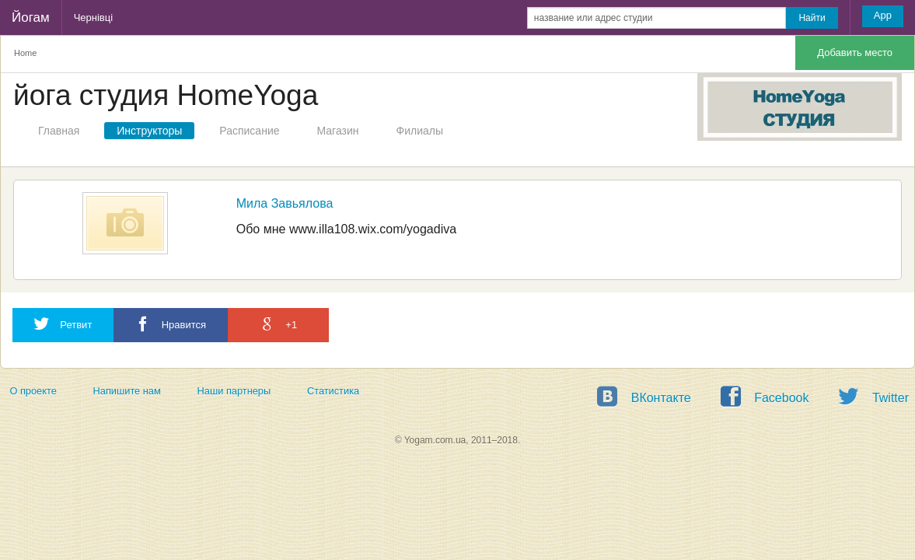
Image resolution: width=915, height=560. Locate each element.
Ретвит (63, 324)
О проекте (32, 391)
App (883, 15)
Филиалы (419, 130)
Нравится (170, 324)
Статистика (333, 391)
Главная (58, 130)
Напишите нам (127, 391)
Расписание (249, 130)
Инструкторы (149, 130)
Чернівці (93, 17)
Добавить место (854, 52)
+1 (278, 324)
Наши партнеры (234, 391)
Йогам (31, 17)
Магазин (338, 130)
